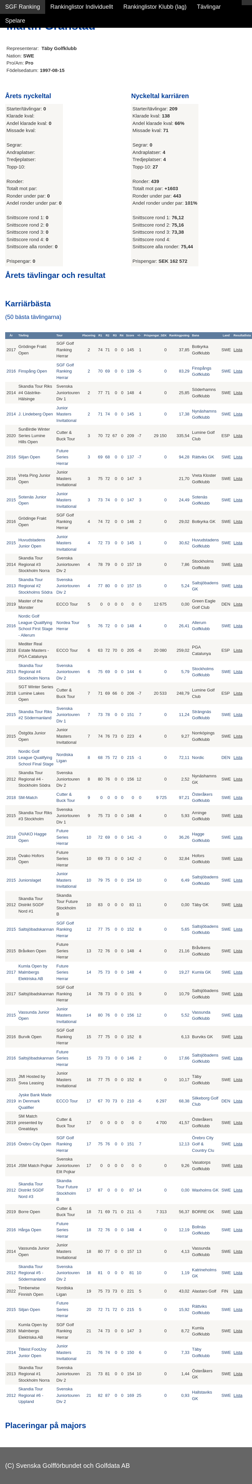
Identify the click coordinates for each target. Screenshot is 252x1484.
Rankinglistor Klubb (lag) (154, 7)
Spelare (15, 20)
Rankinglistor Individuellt (81, 7)
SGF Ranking (22, 7)
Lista (238, 349)
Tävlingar (209, 7)
